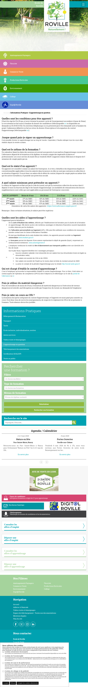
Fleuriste (47, 583)
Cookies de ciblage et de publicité (36, 675)
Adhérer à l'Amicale (20, 607)
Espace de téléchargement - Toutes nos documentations (34, 613)
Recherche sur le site (15, 418)
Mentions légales (19, 616)
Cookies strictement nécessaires (35, 652)
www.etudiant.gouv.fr (26, 237)
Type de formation (14, 383)
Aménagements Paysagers (23, 583)
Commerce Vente (20, 586)
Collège (47, 589)
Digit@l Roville (18, 592)
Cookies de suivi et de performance (36, 665)
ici (65, 123)
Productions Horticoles (53, 586)
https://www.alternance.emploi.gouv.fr (62, 206)
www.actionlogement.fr (37, 243)
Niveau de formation (15, 392)
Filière (7, 374)
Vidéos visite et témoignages (24, 610)
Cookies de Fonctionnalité (36, 658)
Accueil (16, 604)
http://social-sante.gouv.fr (71, 264)
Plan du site (17, 619)
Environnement (19, 589)
